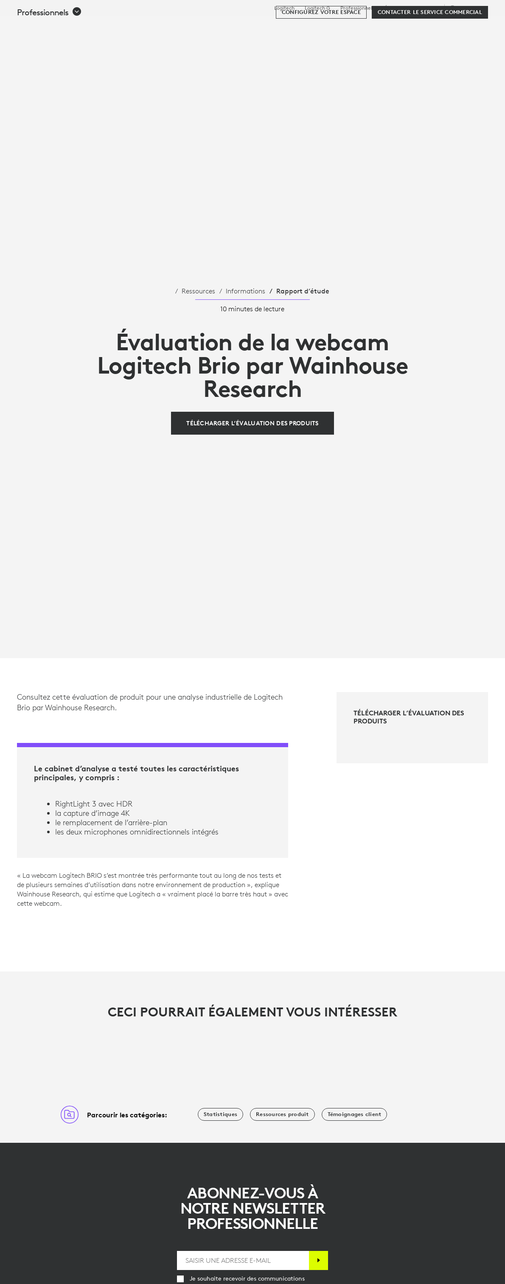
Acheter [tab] (137, 27)
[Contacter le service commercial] (430, 51)
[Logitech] (71, 26)
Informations (245, 291)
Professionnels (357, 8)
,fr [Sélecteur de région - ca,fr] (467, 8)
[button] (49, 52)
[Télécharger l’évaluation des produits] (252, 423)
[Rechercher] (408, 27)
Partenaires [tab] (317, 27)
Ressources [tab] (264, 27)
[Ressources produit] (282, 1114)
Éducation (396, 8)
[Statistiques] (220, 1114)
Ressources (198, 291)
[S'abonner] (318, 1260)
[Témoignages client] (354, 1114)
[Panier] (468, 27)
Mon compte (444, 27)
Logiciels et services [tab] (198, 27)
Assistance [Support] (427, 8)
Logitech (284, 8)
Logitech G (317, 8)
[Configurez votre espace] (321, 51)
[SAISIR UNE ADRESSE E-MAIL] (243, 1260)
